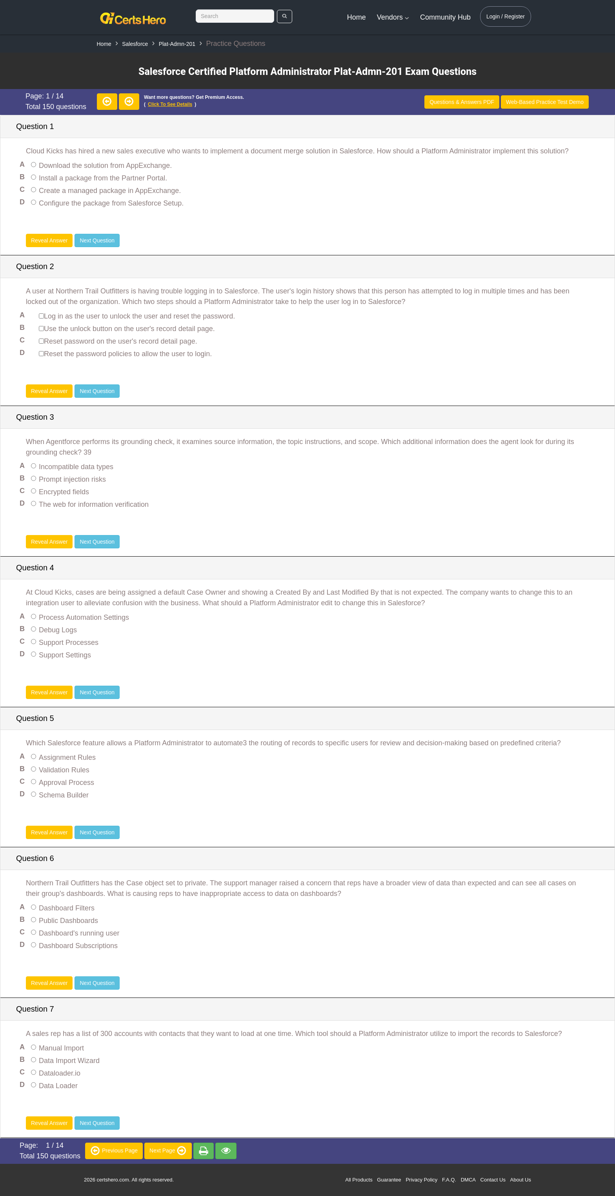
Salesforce (135, 44)
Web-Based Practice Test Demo (545, 102)
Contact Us (493, 1180)
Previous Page (114, 1150)
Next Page (168, 1150)
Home (356, 17)
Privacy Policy (421, 1180)
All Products (358, 1180)
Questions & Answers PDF (461, 102)
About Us (520, 1180)
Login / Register (505, 16)
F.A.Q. (449, 1180)
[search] (284, 16)
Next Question (97, 240)
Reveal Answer (49, 240)
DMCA (468, 1180)
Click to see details (170, 104)
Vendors (393, 17)
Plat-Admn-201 (177, 44)
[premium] (203, 1151)
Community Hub (445, 17)
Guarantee (389, 1180)
